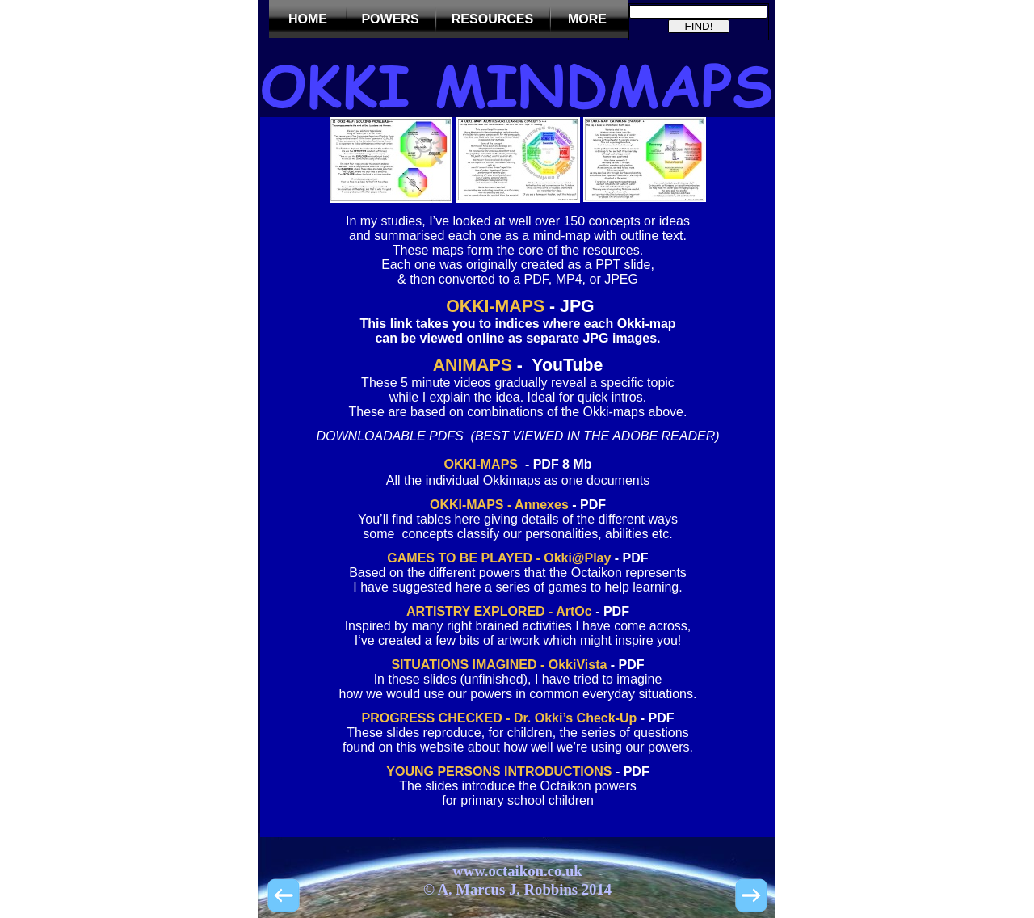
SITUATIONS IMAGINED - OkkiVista (499, 665)
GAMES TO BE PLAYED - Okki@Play (499, 558)
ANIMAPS (472, 365)
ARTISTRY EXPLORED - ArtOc (499, 611)
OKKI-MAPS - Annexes (499, 505)
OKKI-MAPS (492, 306)
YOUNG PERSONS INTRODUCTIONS (499, 771)
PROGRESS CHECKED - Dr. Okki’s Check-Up (499, 718)
